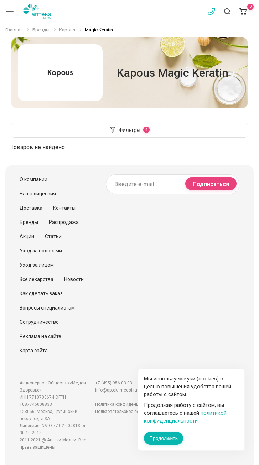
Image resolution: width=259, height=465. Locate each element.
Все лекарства (36, 279)
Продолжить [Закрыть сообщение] (163, 438)
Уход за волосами (41, 251)
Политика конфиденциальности (127, 404)
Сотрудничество (39, 322)
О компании (33, 179)
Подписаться (211, 184)
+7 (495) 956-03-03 (113, 382)
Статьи (53, 236)
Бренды (29, 222)
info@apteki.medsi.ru (116, 390)
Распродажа (64, 222)
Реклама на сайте (40, 336)
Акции (27, 236)
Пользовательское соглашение (127, 411)
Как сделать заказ (41, 293)
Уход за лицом (37, 265)
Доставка (31, 208)
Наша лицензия (38, 193)
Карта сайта (34, 350)
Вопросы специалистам (47, 308)
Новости (74, 279)
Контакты (64, 208)
